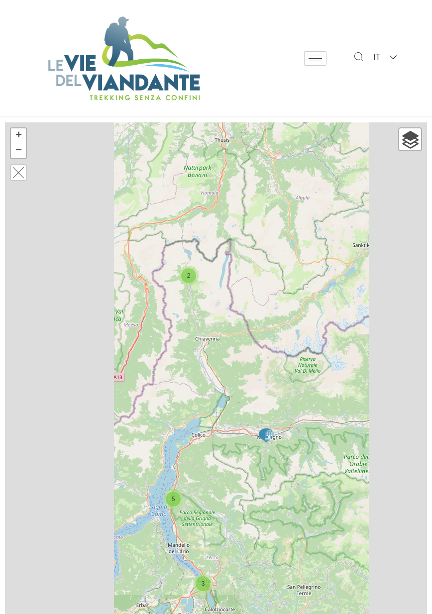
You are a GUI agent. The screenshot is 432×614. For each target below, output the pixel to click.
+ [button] (18, 135)
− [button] (18, 150)
